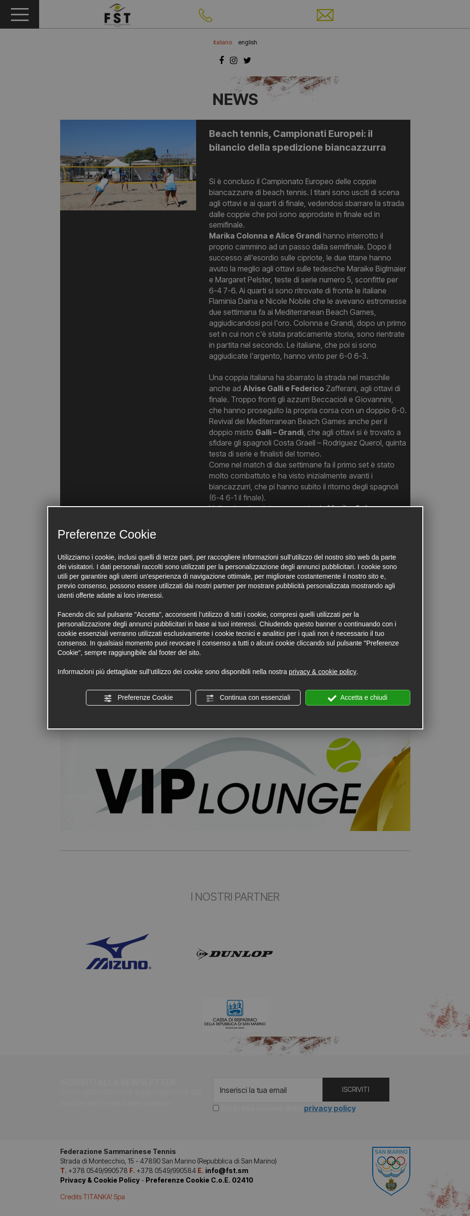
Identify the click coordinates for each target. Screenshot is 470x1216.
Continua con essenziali (248, 698)
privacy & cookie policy (322, 672)
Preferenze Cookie (138, 698)
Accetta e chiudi (357, 698)
